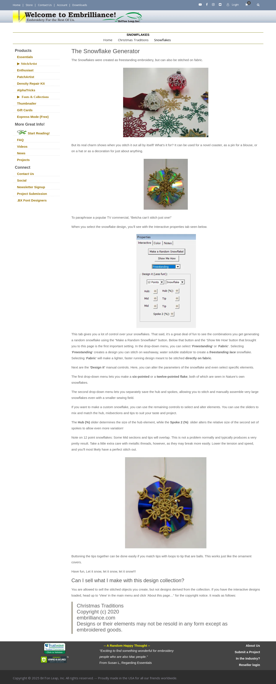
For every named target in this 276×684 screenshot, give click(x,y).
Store (29, 5)
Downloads (79, 5)
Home (17, 5)
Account (62, 5)
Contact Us (45, 5)
